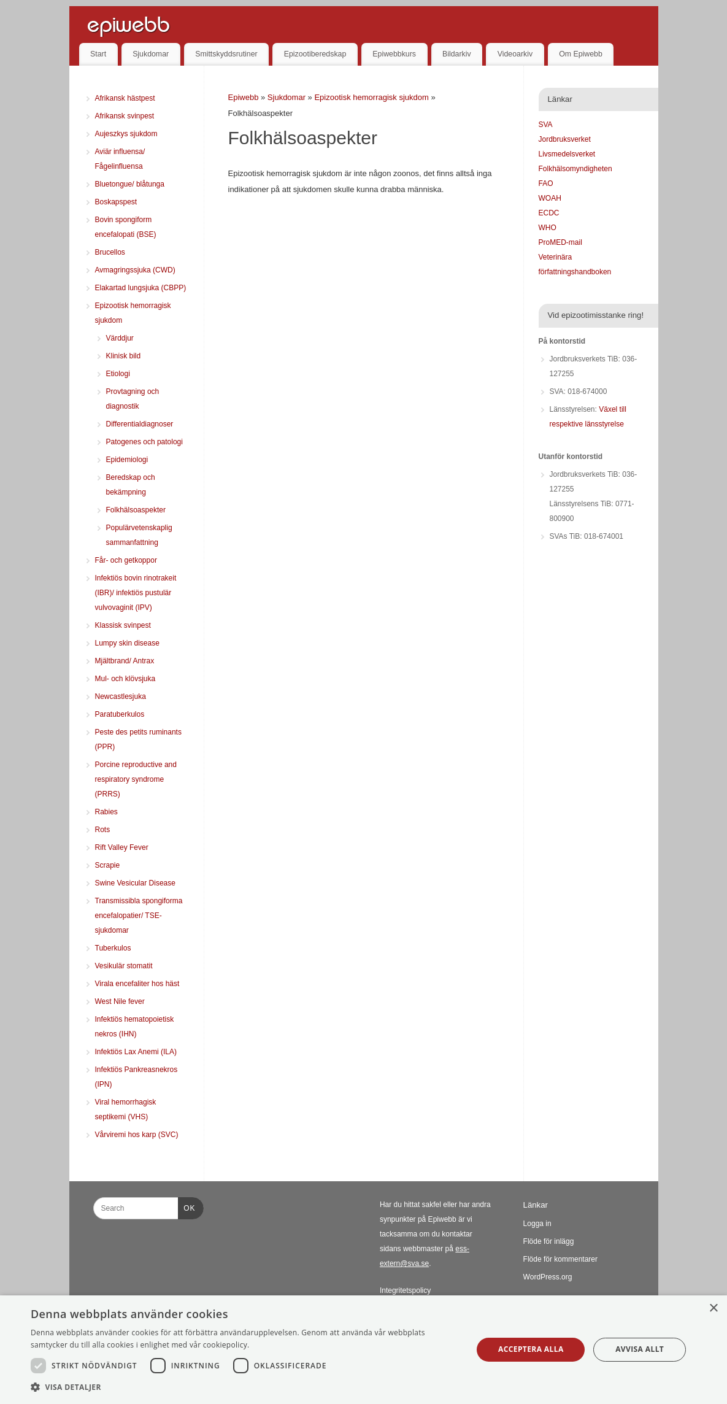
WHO (547, 227)
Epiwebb (243, 97)
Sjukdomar (151, 54)
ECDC (549, 213)
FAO (546, 183)
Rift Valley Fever (121, 847)
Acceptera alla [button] (531, 1349)
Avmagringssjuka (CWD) (135, 270)
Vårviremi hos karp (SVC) (137, 1134)
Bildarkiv (456, 54)
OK (186, 1206)
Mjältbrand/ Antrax (125, 661)
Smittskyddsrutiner (226, 54)
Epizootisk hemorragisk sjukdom (372, 97)
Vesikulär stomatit (124, 966)
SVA (546, 124)
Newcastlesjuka (120, 696)
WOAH (550, 198)
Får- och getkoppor (126, 560)
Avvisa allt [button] (639, 1349)
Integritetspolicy (405, 1290)
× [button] (713, 1308)
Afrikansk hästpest (125, 98)
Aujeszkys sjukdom (126, 133)
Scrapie (107, 865)
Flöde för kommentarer (560, 1259)
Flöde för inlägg (548, 1241)
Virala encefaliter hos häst (137, 983)
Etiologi (118, 373)
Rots (102, 829)
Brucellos (110, 252)
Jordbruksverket (565, 139)
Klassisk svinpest (123, 625)
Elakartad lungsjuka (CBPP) (141, 288)
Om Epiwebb (580, 54)
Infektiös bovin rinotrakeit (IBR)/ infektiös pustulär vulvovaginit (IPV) (136, 593)
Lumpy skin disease (127, 643)
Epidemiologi (127, 459)
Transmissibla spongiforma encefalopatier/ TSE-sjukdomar (139, 916)
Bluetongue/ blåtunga (129, 184)
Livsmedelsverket (567, 154)
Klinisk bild (123, 356)
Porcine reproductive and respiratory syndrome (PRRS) (136, 779)
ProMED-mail (560, 242)
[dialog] (363, 1349)
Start (98, 54)
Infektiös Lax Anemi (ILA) (136, 1051)
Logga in (537, 1223)
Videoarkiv (515, 54)
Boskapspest (116, 202)
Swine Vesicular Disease (135, 883)
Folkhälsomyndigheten (575, 168)
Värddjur (120, 338)
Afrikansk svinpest (125, 116)
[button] (245, 1387)
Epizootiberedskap (315, 54)
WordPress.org (547, 1277)
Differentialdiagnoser (140, 424)
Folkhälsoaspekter (136, 510)
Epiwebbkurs (394, 54)
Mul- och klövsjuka (125, 678)
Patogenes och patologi (144, 442)
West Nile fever (120, 1001)
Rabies (106, 812)
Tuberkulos (113, 948)
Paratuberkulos (120, 714)
